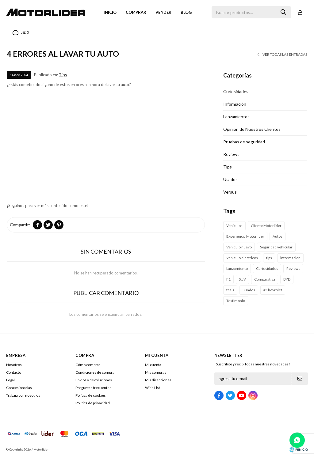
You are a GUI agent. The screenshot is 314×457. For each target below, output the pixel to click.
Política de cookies (90, 395)
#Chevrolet (272, 290)
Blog (186, 12)
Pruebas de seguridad (244, 141)
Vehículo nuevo (239, 247)
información (290, 257)
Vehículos (234, 225)
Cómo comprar (87, 364)
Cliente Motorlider (266, 225)
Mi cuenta (153, 364)
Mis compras (155, 372)
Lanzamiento (237, 268)
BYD (286, 279)
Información (234, 104)
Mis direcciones (158, 380)
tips (269, 257)
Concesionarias (19, 387)
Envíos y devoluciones (93, 380)
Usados (230, 179)
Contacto (13, 372)
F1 (228, 279)
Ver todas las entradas (284, 54)
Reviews (231, 154)
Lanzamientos (236, 116)
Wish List (152, 387)
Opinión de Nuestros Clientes (252, 129)
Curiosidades (235, 91)
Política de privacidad (92, 403)
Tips (63, 74)
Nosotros (14, 364)
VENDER (163, 12)
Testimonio (235, 300)
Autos (277, 236)
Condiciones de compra (94, 372)
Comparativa (264, 279)
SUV (242, 279)
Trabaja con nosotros (23, 395)
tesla (230, 290)
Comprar (136, 12)
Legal (10, 380)
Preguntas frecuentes (93, 387)
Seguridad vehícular (276, 247)
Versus (230, 192)
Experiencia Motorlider (245, 236)
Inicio (110, 12)
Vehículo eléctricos (242, 257)
